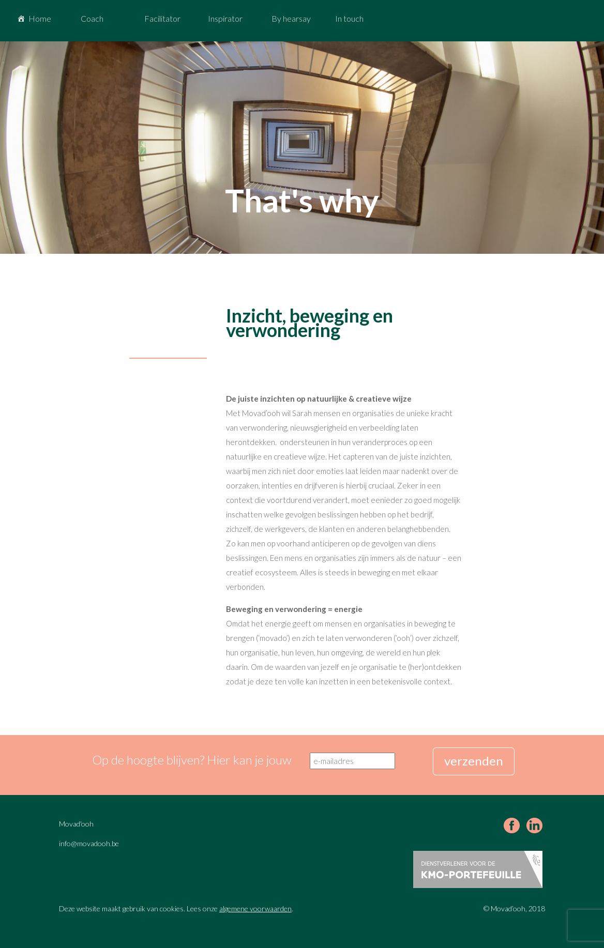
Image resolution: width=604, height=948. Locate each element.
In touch (349, 18)
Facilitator (162, 18)
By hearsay (291, 18)
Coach (92, 18)
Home (39, 18)
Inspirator (225, 18)
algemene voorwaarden (255, 908)
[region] (302, 147)
